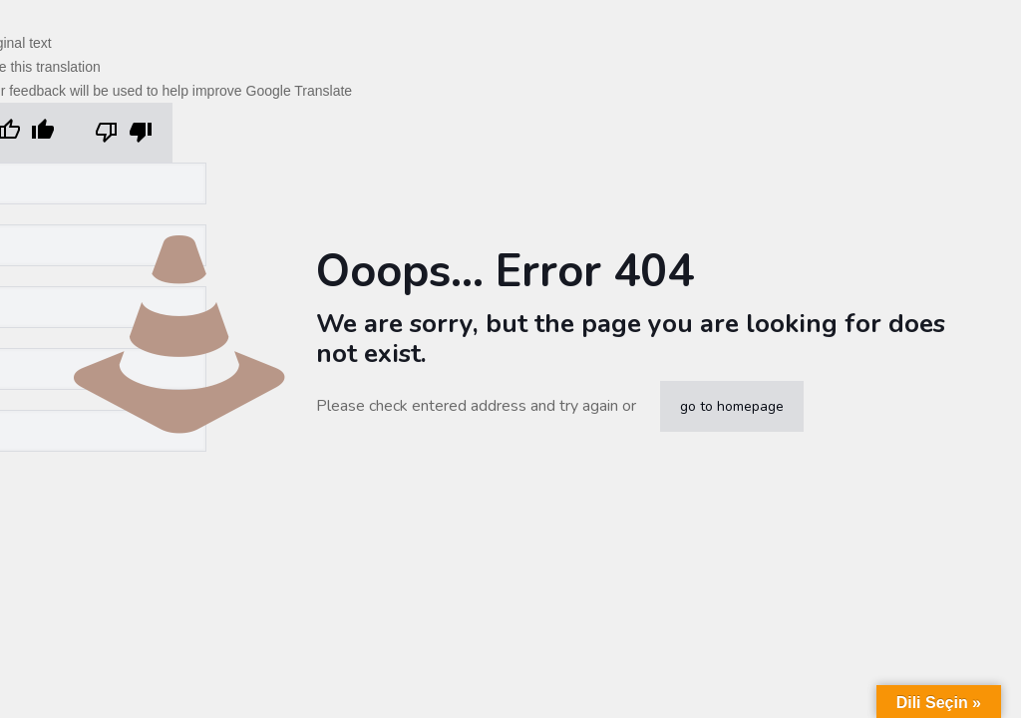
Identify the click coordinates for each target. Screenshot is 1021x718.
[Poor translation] (123, 133)
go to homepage (732, 406)
